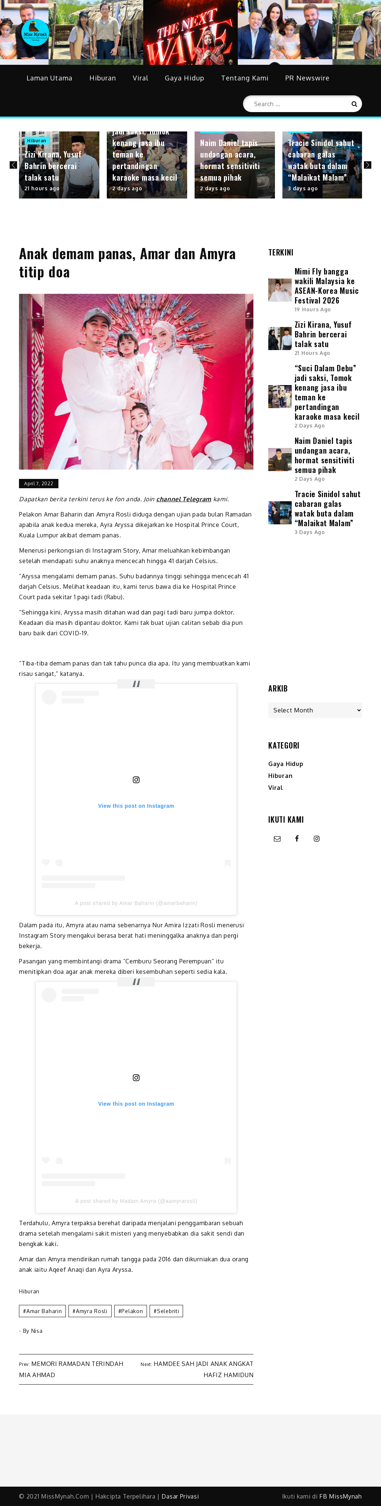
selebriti (168, 1311)
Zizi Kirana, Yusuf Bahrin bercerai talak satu (53, 166)
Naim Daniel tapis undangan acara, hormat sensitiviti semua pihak (230, 160)
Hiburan (102, 78)
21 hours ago (42, 188)
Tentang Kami (245, 78)
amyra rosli (92, 1311)
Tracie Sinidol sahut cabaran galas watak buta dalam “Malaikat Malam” (321, 160)
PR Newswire (307, 78)
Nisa (37, 1331)
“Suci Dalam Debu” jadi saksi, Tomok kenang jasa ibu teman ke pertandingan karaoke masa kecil (327, 392)
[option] (59, 164)
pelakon (132, 1311)
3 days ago (303, 188)
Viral (140, 78)
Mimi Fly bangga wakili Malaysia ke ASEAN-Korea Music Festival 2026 (327, 286)
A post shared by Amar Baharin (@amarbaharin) (136, 903)
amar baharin (44, 1311)
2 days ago (127, 188)
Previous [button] (13, 165)
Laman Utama (49, 78)
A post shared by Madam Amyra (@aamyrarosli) (136, 1201)
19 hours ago (313, 309)
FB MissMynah (340, 1496)
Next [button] (367, 165)
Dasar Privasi (180, 1496)
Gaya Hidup (184, 78)
